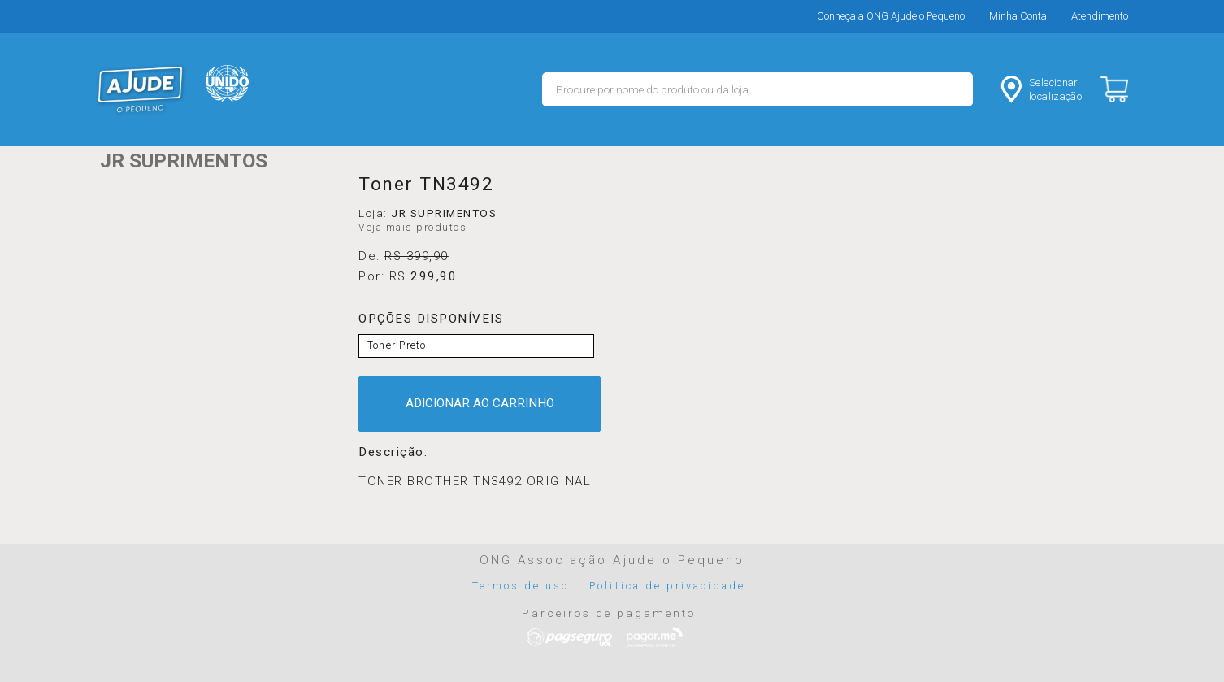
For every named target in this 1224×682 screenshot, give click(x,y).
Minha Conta (1018, 16)
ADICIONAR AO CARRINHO (480, 403)
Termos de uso (521, 586)
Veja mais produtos (412, 227)
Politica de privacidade (667, 586)
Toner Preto (396, 345)
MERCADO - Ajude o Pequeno (140, 89)
